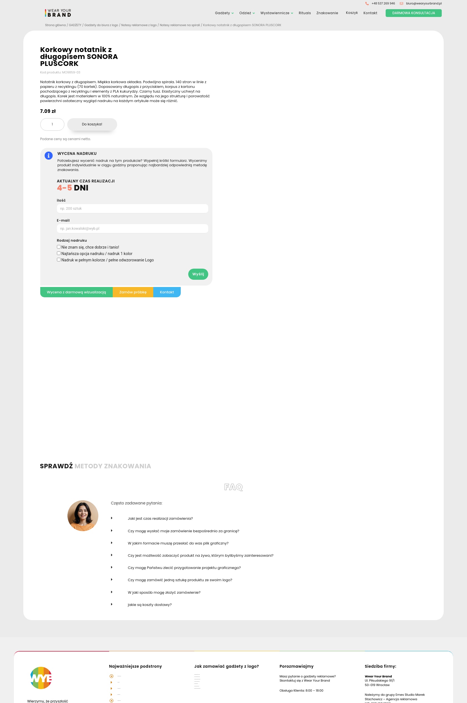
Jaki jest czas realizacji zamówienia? (160, 519)
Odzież (245, 13)
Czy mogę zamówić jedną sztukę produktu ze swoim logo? (180, 580)
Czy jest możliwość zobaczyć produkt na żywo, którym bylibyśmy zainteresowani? (200, 555)
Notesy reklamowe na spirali (190, 25)
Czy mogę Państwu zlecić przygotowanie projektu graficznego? (184, 568)
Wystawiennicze (274, 13)
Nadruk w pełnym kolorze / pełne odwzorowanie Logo (107, 260)
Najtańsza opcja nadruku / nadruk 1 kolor (96, 254)
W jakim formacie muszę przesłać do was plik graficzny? (178, 543)
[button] (256, 522)
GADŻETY (77, 25)
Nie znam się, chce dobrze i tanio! (90, 247)
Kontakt (370, 13)
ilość (61, 201)
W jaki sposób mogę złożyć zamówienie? (164, 592)
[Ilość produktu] (52, 124)
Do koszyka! (92, 124)
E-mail (63, 221)
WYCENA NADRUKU (77, 154)
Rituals (305, 13)
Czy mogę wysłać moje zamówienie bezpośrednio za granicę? (183, 531)
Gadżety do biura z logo (105, 25)
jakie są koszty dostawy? (150, 605)
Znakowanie (327, 13)
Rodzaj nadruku (72, 241)
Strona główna (56, 25)
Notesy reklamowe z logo (146, 25)
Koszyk (351, 13)
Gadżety (222, 13)
